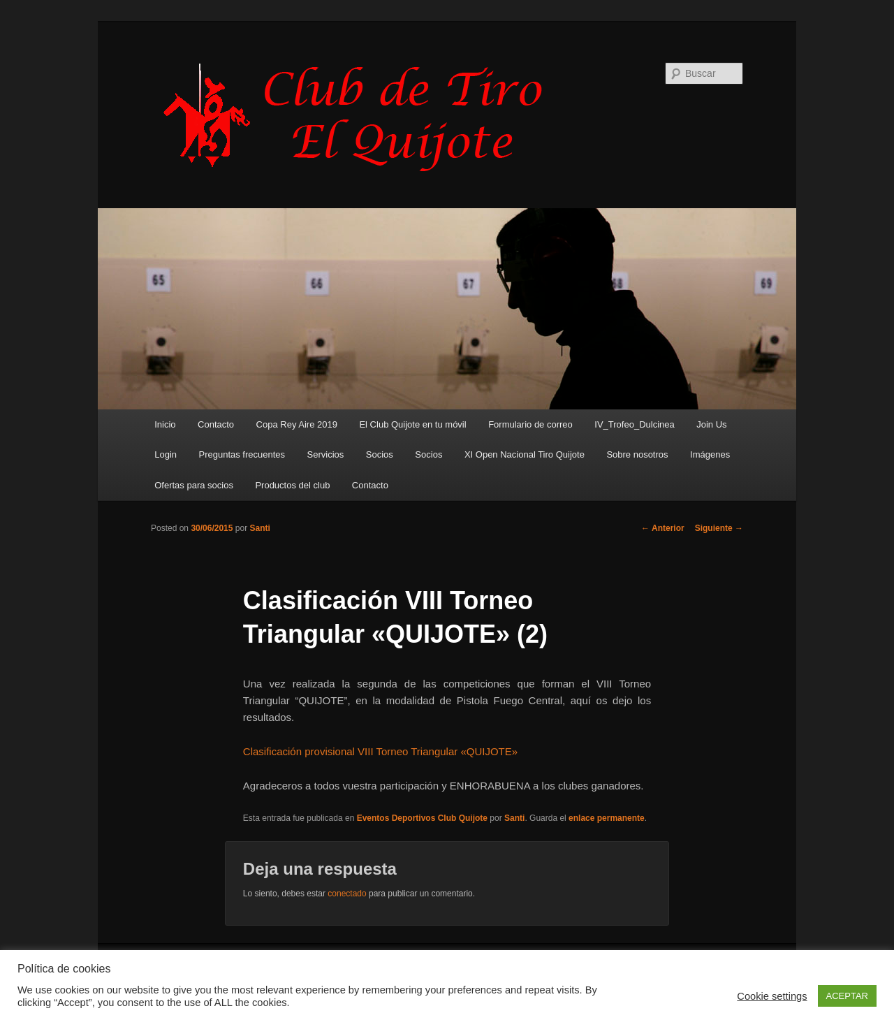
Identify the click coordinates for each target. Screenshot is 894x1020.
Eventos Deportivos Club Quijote (422, 818)
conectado (347, 893)
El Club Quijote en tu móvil (412, 424)
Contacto (216, 424)
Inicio (164, 424)
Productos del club (292, 485)
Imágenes (710, 454)
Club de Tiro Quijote (360, 117)
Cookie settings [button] (772, 996)
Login (165, 454)
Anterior (662, 528)
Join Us (711, 424)
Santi (259, 528)
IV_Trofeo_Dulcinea (634, 424)
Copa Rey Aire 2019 (296, 424)
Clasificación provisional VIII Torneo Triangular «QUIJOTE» (380, 751)
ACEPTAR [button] (847, 996)
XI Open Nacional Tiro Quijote (524, 454)
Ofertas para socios (193, 485)
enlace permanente (607, 818)
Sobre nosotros (637, 454)
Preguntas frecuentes (242, 454)
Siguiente (719, 528)
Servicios (325, 454)
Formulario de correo (530, 424)
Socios (379, 454)
